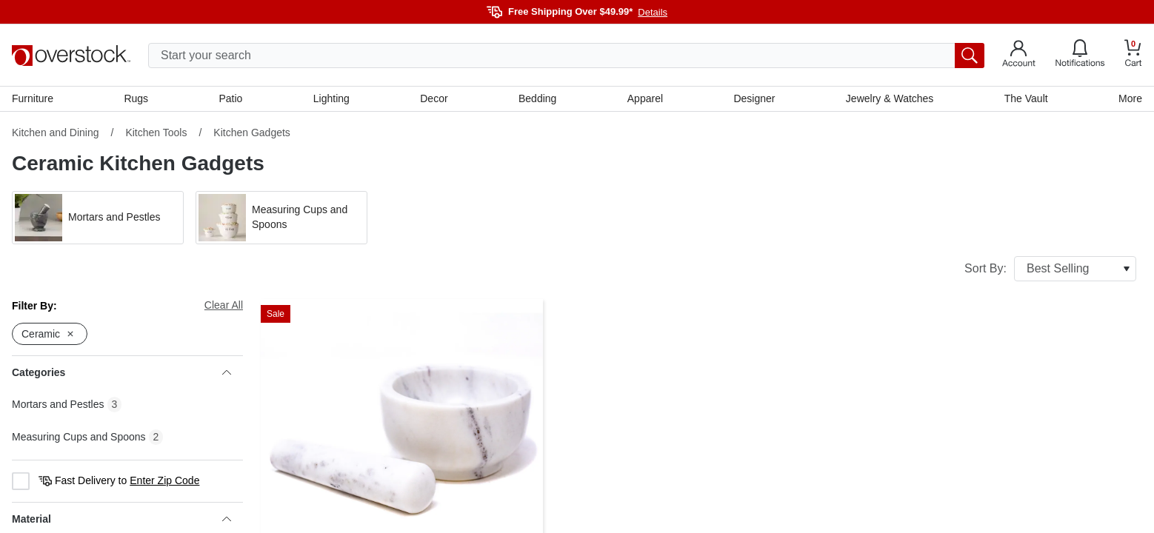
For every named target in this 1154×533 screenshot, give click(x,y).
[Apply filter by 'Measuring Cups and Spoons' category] (281, 217)
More (1130, 98)
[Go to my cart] (1133, 55)
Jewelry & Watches (890, 98)
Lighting (331, 98)
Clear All (223, 305)
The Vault (1026, 98)
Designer (754, 98)
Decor (433, 98)
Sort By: (1050, 268)
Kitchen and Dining (55, 132)
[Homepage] (71, 55)
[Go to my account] (1018, 55)
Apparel (645, 98)
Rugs (136, 98)
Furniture (32, 98)
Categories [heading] (121, 372)
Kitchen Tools (156, 132)
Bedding (537, 98)
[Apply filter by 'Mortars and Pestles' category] (98, 217)
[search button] (969, 55)
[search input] (566, 55)
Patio (231, 98)
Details (652, 12)
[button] (98, 217)
